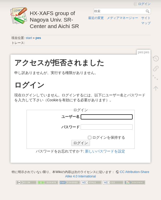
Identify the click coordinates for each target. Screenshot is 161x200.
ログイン (80, 143)
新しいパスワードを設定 (105, 151)
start (29, 38)
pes (38, 38)
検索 (148, 11)
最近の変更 (96, 18)
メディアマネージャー (122, 18)
